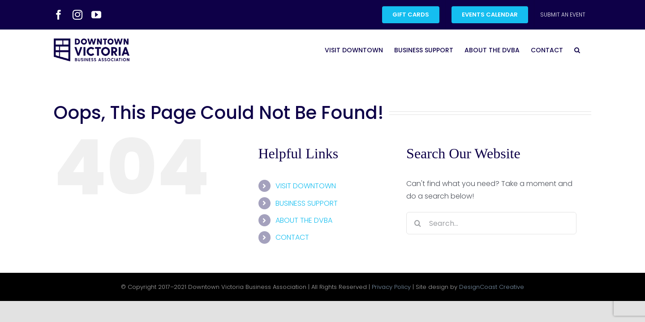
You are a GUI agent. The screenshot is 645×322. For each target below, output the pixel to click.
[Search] (417, 223)
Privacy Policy (391, 287)
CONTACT (292, 237)
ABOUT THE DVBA (303, 220)
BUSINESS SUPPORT (306, 203)
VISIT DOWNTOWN (305, 186)
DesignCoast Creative (491, 287)
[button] (588, 50)
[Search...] (491, 223)
